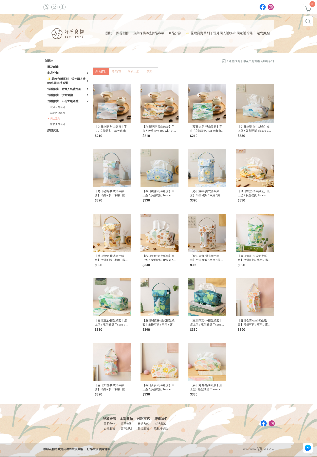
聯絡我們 (160, 418)
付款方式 (143, 418)
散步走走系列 (57, 124)
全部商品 (126, 418)
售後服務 (143, 428)
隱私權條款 (161, 428)
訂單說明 (126, 428)
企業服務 (109, 428)
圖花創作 (109, 423)
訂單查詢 (126, 423)
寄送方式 (143, 423)
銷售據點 (161, 423)
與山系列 (55, 118)
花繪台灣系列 (57, 107)
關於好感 (109, 418)
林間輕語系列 (57, 112)
